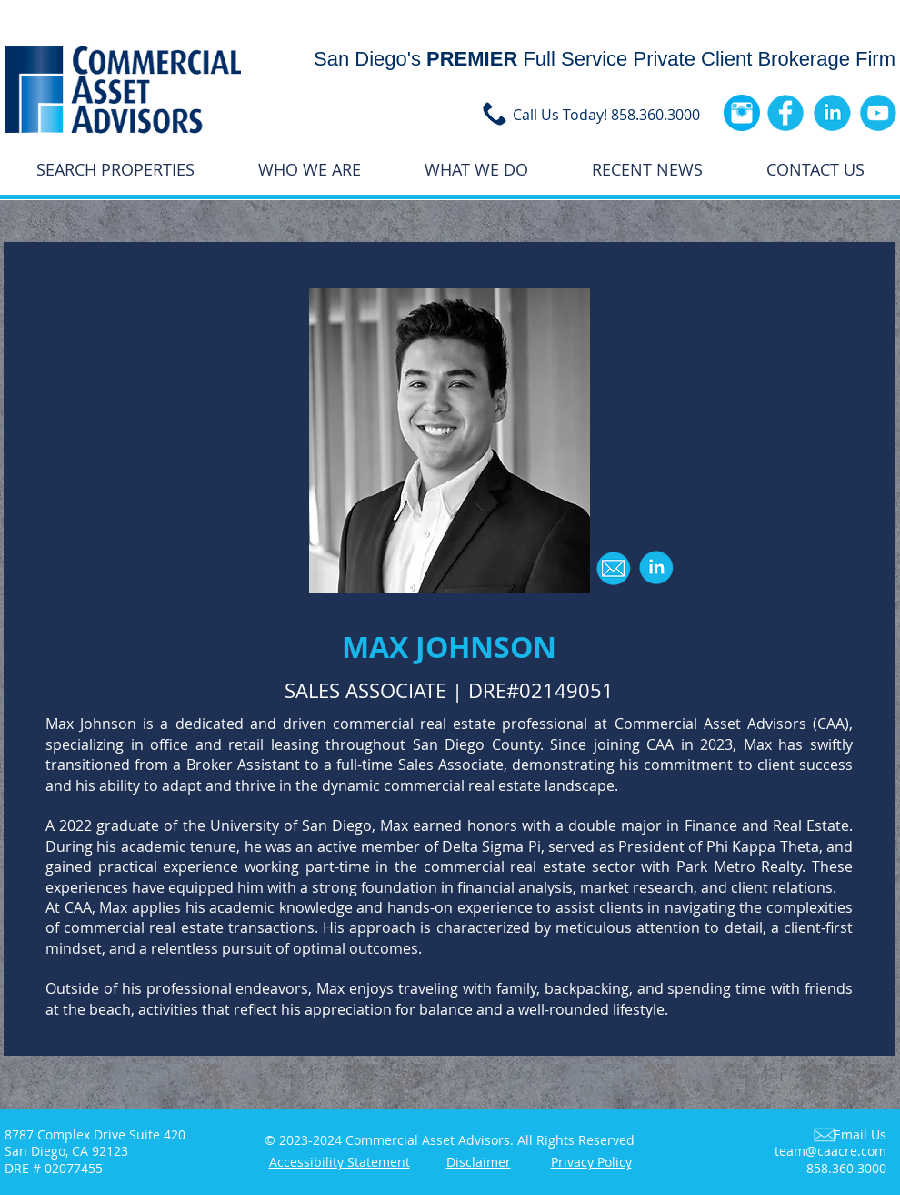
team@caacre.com (830, 1151)
